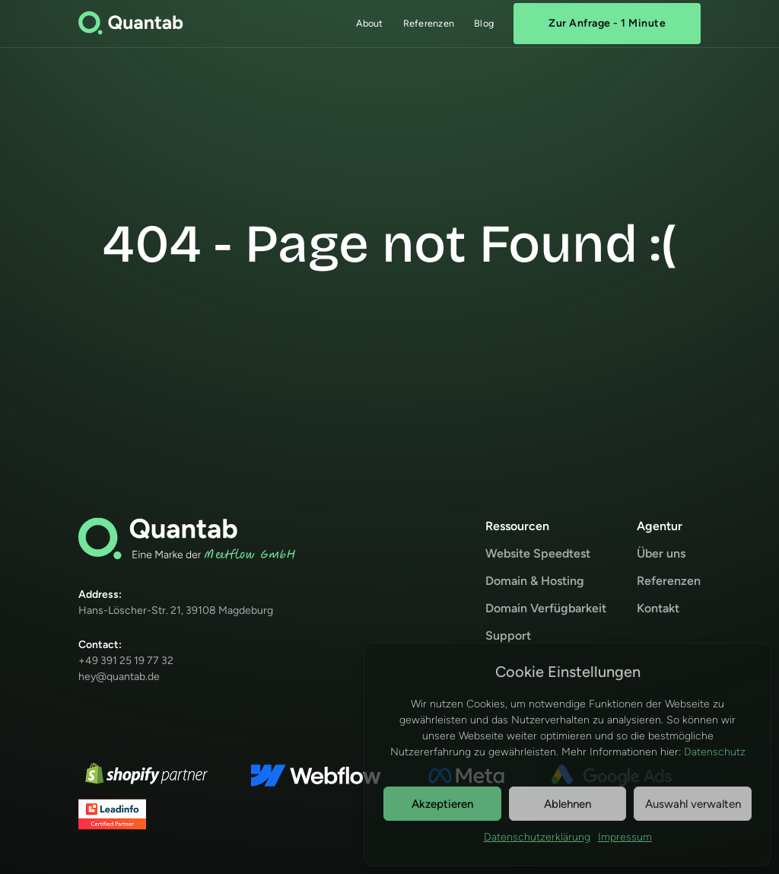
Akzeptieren (442, 804)
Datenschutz (715, 751)
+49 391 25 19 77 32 (125, 660)
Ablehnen (567, 804)
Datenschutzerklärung (537, 837)
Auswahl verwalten (693, 804)
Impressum (625, 837)
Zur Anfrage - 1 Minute (607, 23)
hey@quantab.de (119, 676)
